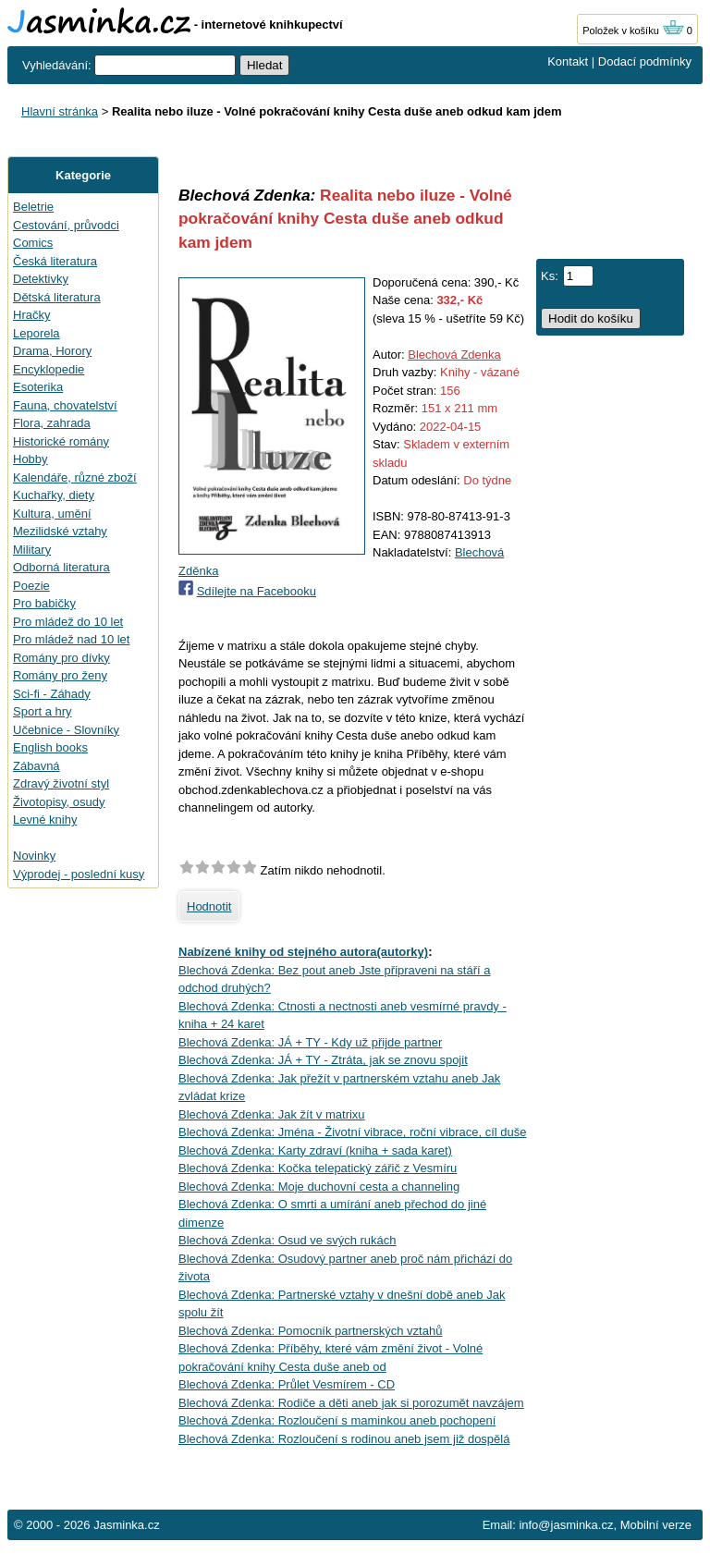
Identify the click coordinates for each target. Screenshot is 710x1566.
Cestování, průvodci (66, 225)
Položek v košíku (633, 30)
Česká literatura (55, 261)
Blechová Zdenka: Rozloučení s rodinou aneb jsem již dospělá (343, 1439)
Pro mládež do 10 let (68, 622)
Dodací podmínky (645, 61)
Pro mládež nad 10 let (71, 639)
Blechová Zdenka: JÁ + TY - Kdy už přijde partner (310, 1042)
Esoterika (38, 387)
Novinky (34, 856)
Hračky (31, 315)
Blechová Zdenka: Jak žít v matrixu (271, 1114)
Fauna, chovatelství (65, 405)
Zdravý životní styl (61, 783)
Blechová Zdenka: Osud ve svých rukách (287, 1240)
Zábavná (36, 766)
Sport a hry (42, 711)
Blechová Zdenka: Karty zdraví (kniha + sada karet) (315, 1150)
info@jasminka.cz (566, 1525)
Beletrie (33, 207)
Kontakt (567, 61)
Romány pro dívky (61, 658)
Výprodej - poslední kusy (78, 874)
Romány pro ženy (60, 675)
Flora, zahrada (52, 423)
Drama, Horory (52, 351)
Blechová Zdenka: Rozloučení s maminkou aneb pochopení (337, 1420)
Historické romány (61, 441)
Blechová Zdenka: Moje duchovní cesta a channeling (318, 1186)
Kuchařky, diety (53, 495)
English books (50, 747)
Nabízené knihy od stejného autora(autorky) (303, 952)
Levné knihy (45, 819)
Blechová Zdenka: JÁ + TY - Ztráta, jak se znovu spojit (323, 1060)
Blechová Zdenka (454, 354)
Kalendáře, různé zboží (75, 477)
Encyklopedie (48, 369)
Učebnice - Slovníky (66, 730)
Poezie (31, 586)
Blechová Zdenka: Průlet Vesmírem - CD (286, 1384)
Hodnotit (209, 906)
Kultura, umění (52, 513)
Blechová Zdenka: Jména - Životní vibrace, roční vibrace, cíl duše (352, 1132)
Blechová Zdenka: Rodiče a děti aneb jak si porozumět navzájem (351, 1403)
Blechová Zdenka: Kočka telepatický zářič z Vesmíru (317, 1168)
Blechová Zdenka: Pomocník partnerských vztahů (310, 1331)
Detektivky (40, 279)
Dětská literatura (57, 297)
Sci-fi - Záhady (52, 694)
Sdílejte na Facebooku (256, 591)
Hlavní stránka (59, 111)
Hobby (30, 459)
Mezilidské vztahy (60, 531)
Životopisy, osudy (58, 802)
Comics (33, 243)
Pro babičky (44, 603)
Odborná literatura (61, 567)
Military (32, 550)
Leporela (36, 333)
